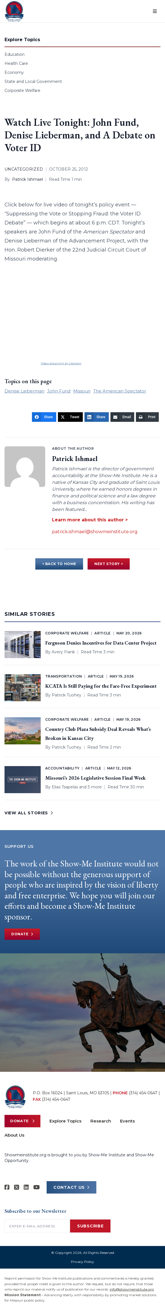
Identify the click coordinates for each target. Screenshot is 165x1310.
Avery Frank (63, 651)
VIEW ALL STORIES (29, 812)
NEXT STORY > (108, 564)
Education (15, 54)
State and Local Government (33, 81)
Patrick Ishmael (27, 179)
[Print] (147, 417)
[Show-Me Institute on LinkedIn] (26, 1187)
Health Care (16, 63)
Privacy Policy (82, 1262)
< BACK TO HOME (59, 564)
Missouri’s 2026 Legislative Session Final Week (95, 778)
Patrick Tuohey (66, 695)
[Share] (44, 417)
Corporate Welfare (22, 90)
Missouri (81, 391)
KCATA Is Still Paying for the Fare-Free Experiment (101, 686)
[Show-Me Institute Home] (14, 11)
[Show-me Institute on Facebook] (7, 1187)
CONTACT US (71, 1187)
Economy (14, 72)
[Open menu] (154, 11)
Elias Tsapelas (65, 786)
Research (100, 1121)
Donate (22, 934)
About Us (14, 1135)
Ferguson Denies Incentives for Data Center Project (101, 642)
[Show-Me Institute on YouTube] (36, 1187)
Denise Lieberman (24, 391)
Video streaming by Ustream (61, 363)
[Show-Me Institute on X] (16, 1187)
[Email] (122, 417)
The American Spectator (119, 391)
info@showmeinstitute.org (132, 1289)
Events (127, 1121)
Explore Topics (65, 1121)
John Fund (58, 391)
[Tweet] (70, 417)
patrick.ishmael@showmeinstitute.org (95, 531)
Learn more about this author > (90, 519)
